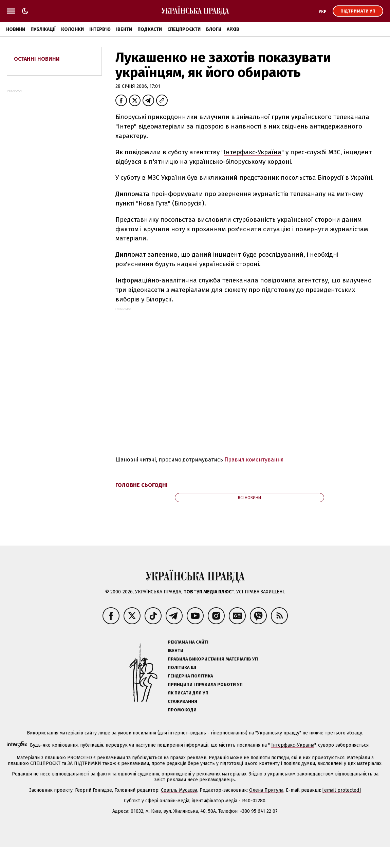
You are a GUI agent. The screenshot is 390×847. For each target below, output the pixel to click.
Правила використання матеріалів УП (213, 659)
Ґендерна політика (190, 675)
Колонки (72, 29)
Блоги (213, 29)
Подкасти (149, 29)
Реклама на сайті (188, 642)
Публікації (43, 29)
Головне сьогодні (141, 485)
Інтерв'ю (100, 29)
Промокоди (182, 709)
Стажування (182, 701)
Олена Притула (266, 790)
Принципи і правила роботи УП (205, 684)
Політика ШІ (182, 667)
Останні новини (37, 59)
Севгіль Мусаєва (179, 790)
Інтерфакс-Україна (252, 152)
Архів (233, 29)
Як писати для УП (188, 692)
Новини (15, 29)
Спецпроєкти (184, 29)
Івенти (124, 29)
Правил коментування (254, 459)
